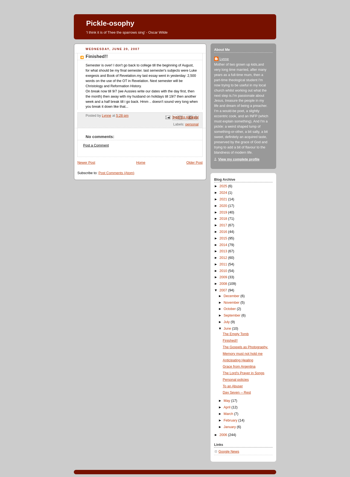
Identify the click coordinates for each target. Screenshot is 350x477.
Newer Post (86, 163)
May (227, 401)
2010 (224, 271)
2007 (224, 290)
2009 (224, 277)
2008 (224, 284)
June (228, 328)
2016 (224, 232)
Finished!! (230, 341)
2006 (224, 435)
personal (192, 124)
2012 (224, 258)
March (229, 414)
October (230, 309)
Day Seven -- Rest (237, 392)
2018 (224, 219)
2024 (224, 193)
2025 (224, 186)
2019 (224, 212)
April (228, 407)
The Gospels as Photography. (245, 347)
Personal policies (236, 380)
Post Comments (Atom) (116, 173)
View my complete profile (238, 159)
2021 (224, 199)
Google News (228, 451)
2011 (224, 264)
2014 (224, 245)
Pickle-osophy (110, 23)
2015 (224, 238)
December (232, 296)
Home (140, 163)
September (232, 315)
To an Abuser (233, 386)
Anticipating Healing (238, 360)
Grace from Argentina (239, 366)
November (232, 303)
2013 (224, 251)
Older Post (194, 163)
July (227, 322)
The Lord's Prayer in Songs (243, 373)
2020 (224, 206)
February (231, 420)
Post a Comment (96, 145)
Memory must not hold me (243, 354)
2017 (224, 225)
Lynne (224, 59)
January (230, 427)
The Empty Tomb (236, 334)
